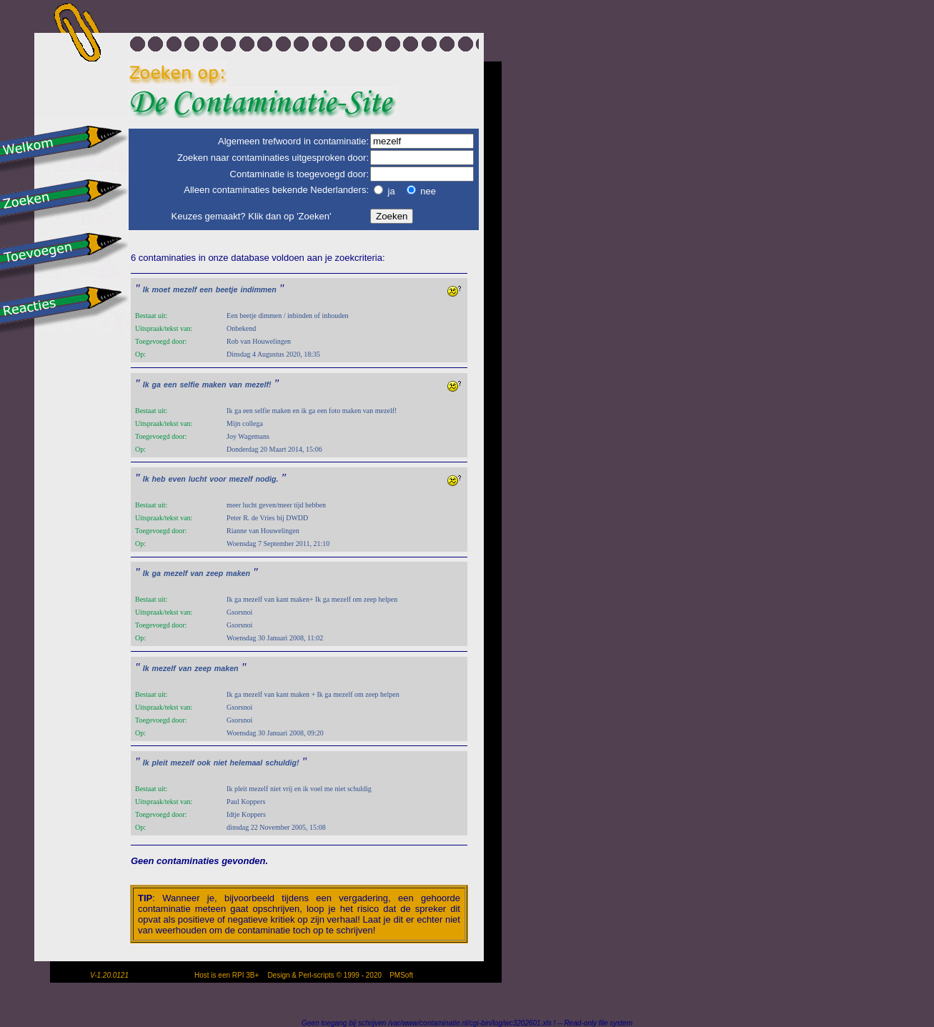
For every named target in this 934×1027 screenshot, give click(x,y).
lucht (198, 479)
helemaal (246, 762)
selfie (189, 384)
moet (161, 289)
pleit (160, 762)
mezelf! (258, 384)
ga (156, 384)
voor (217, 479)
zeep (215, 573)
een (205, 289)
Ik (146, 289)
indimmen (258, 289)
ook (204, 762)
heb (159, 479)
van (235, 384)
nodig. (267, 479)
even (177, 479)
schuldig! (282, 762)
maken (214, 384)
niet (220, 762)
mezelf (185, 289)
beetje (227, 289)
